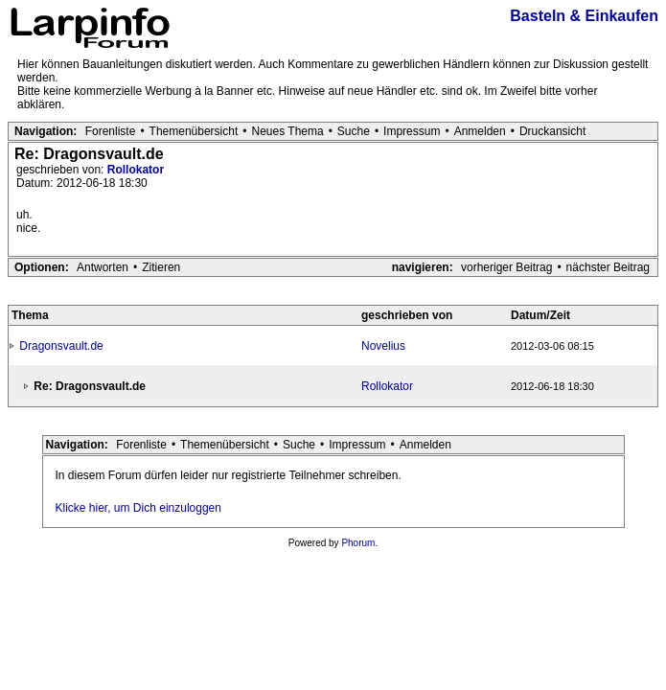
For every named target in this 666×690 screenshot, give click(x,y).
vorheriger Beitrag (506, 267)
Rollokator (135, 169)
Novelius (383, 346)
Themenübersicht (194, 131)
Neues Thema (288, 131)
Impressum (411, 131)
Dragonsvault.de (61, 346)
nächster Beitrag (608, 267)
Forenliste (110, 131)
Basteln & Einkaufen (584, 16)
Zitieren (161, 267)
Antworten (102, 267)
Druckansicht (552, 131)
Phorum (358, 543)
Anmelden (480, 131)
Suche (353, 131)
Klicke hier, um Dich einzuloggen (138, 508)
